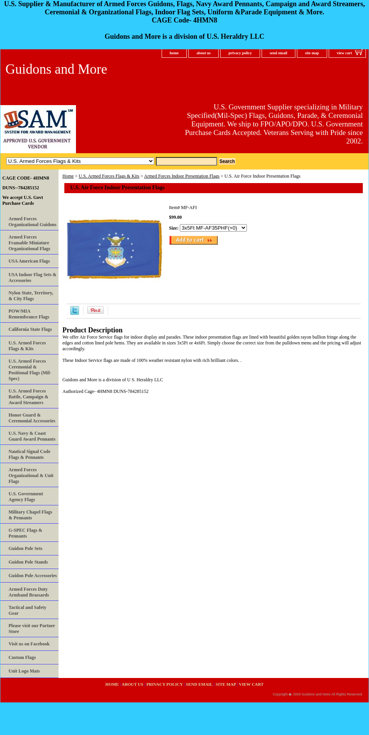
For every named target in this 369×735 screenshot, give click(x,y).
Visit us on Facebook (29, 644)
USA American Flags (29, 261)
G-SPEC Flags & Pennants (25, 533)
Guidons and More (56, 69)
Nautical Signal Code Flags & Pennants (29, 454)
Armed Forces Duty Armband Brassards (29, 592)
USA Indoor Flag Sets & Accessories (33, 277)
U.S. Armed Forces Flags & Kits (109, 176)
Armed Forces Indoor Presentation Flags (182, 176)
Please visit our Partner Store (32, 628)
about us (203, 53)
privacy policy (240, 53)
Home (68, 176)
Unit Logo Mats (24, 671)
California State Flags (30, 329)
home (174, 53)
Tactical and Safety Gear (28, 610)
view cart (344, 53)
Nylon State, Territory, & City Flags (31, 295)
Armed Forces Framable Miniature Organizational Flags (29, 242)
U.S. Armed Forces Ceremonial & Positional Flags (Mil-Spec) (30, 369)
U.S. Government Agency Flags (26, 496)
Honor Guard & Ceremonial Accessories (32, 418)
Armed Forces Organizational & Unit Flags (31, 475)
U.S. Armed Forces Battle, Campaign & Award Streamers (28, 396)
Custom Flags (22, 657)
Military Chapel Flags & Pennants (30, 515)
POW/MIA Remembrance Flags (29, 314)
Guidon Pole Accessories (33, 575)
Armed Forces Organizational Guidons (33, 221)
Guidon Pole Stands (28, 562)
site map (312, 53)
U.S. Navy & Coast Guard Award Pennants (32, 436)
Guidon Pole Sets (25, 548)
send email (278, 53)
